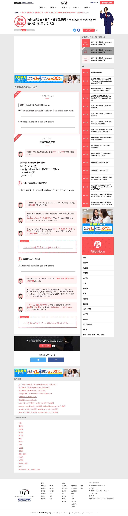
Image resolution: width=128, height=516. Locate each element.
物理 (72, 493)
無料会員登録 (107, 3)
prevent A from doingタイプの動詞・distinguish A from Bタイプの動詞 (42, 406)
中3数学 (43, 499)
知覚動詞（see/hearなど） (28, 400)
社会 (75, 7)
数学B (64, 501)
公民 (51, 499)
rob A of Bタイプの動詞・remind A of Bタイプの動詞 (36, 403)
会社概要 (91, 488)
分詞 (20, 438)
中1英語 (43, 486)
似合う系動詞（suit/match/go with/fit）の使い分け (35, 394)
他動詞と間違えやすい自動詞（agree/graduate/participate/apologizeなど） (101, 81)
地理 (51, 493)
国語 (86, 7)
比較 (20, 445)
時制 (20, 423)
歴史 (51, 496)
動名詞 (21, 435)
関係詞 (21, 448)
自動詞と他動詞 (96, 72)
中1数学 (43, 493)
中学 (42, 483)
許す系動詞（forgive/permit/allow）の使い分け (34, 387)
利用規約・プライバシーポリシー (99, 490)
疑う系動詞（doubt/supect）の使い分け (32, 390)
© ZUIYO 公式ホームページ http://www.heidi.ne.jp (50, 513)
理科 (64, 7)
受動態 (21, 426)
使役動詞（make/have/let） (28, 397)
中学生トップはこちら (28, 2)
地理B (73, 506)
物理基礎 (74, 486)
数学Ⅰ (64, 491)
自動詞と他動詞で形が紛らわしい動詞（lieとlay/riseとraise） (101, 98)
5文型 (21, 466)
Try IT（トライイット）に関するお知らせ (101, 498)
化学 (72, 496)
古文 (82, 486)
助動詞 (21, 429)
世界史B (73, 504)
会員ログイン (94, 2)
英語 (41, 7)
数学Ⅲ (64, 496)
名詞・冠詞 (22, 454)
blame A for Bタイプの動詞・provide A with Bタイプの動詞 (38, 412)
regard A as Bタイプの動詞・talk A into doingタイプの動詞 (38, 409)
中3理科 (52, 491)
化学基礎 (74, 488)
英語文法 (64, 486)
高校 (63, 483)
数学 (52, 7)
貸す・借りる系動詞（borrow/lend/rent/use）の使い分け (37, 384)
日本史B (73, 501)
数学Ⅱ (64, 493)
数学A (64, 499)
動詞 (83, 66)
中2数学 (43, 496)
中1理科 (52, 486)
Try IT (64, 2)
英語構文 (64, 488)
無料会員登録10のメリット (97, 485)
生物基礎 (74, 491)
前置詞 (21, 460)
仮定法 (21, 441)
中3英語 (43, 491)
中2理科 (52, 488)
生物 (72, 499)
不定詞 (21, 432)
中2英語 (43, 488)
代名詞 (21, 457)
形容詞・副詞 (23, 463)
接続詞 (21, 451)
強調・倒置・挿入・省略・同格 (29, 469)
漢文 (82, 488)
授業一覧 (91, 496)
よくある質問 (93, 493)
